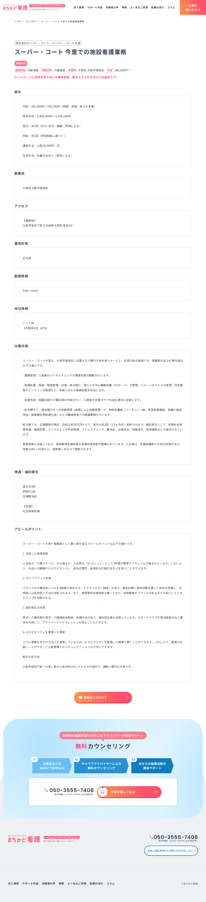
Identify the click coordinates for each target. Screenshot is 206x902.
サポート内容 (95, 7)
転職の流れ (157, 7)
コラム (171, 7)
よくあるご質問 (139, 7)
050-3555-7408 (71, 790)
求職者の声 (112, 7)
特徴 (124, 7)
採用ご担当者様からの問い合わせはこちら (170, 850)
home (17, 21)
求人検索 (79, 7)
